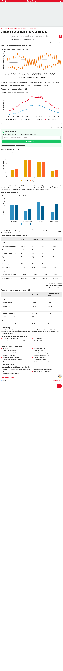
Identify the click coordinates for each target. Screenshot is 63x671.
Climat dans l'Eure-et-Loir (41, 343)
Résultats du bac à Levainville (10, 373)
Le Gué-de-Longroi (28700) (10, 338)
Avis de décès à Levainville (9, 350)
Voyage (3, 380)
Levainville (33, 28)
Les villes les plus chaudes (55, 125)
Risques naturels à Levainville (10, 357)
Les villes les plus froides (55, 127)
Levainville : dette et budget (41, 353)
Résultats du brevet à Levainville (43, 369)
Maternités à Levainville (40, 359)
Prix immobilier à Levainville (42, 362)
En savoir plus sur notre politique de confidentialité (13, 145)
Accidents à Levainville (40, 350)
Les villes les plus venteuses (54, 287)
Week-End (4, 382)
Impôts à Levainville (39, 348)
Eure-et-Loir (24, 28)
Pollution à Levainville (8, 355)
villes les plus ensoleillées (42, 189)
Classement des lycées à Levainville (12, 362)
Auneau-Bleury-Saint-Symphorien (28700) (14, 341)
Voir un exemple (57, 380)
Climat (6, 28)
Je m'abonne (30, 142)
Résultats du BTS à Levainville (42, 371)
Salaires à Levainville (8, 364)
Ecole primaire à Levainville (41, 355)
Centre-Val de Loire (14, 28)
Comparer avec (36, 85)
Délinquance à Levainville (9, 353)
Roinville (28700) (38, 341)
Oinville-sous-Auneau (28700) (10, 343)
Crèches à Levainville (40, 357)
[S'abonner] (31, 386)
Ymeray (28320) (38, 338)
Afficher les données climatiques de (12, 85)
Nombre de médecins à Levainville (12, 359)
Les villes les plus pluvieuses (54, 285)
